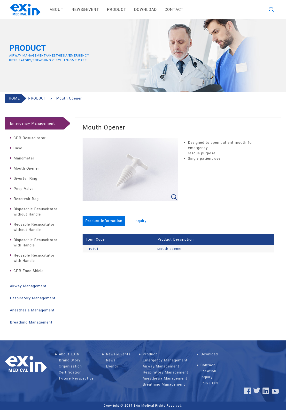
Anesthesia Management (165, 378)
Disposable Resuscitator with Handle (35, 242)
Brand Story (69, 360)
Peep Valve (24, 188)
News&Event (85, 9)
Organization (70, 366)
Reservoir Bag (26, 198)
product (116, 9)
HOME (14, 98)
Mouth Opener (26, 168)
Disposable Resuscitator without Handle (35, 212)
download (145, 9)
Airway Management (161, 366)
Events (112, 366)
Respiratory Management (165, 372)
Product (150, 354)
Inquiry (207, 377)
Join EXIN (209, 383)
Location (208, 371)
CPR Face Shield (29, 270)
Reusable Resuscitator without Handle (34, 227)
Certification (70, 372)
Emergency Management (165, 360)
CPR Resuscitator (30, 138)
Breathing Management (164, 384)
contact (174, 9)
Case (18, 148)
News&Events (118, 354)
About (57, 9)
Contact (208, 365)
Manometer (24, 158)
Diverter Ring (25, 178)
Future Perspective (76, 378)
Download (209, 354)
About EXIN (69, 354)
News (111, 360)
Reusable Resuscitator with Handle (34, 258)
